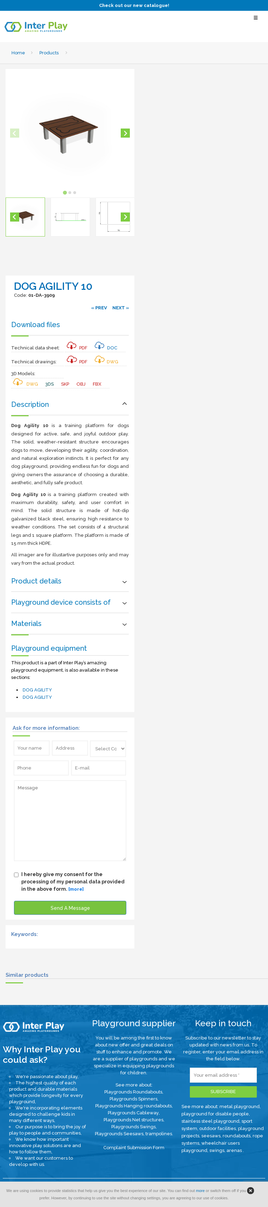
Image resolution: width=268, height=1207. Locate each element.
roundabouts (237, 1135)
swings (216, 1150)
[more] (76, 889)
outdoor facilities (217, 1128)
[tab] (65, 193)
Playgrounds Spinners (133, 1098)
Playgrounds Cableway (133, 1112)
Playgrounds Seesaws (119, 1133)
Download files (35, 324)
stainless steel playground (210, 1121)
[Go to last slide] (14, 217)
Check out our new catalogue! (134, 5)
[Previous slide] (14, 133)
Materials (26, 623)
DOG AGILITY (37, 690)
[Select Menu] (256, 21)
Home (18, 52)
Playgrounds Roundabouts (133, 1091)
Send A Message (70, 908)
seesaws (211, 1135)
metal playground (239, 1106)
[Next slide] (125, 133)
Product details (36, 581)
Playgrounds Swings (133, 1126)
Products (49, 52)
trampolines (159, 1133)
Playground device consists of (61, 602)
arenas (234, 1150)
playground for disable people (215, 1113)
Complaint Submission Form (133, 1147)
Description (30, 404)
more (200, 1191)
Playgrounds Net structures (133, 1119)
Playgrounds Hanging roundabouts (133, 1105)
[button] (25, 217)
